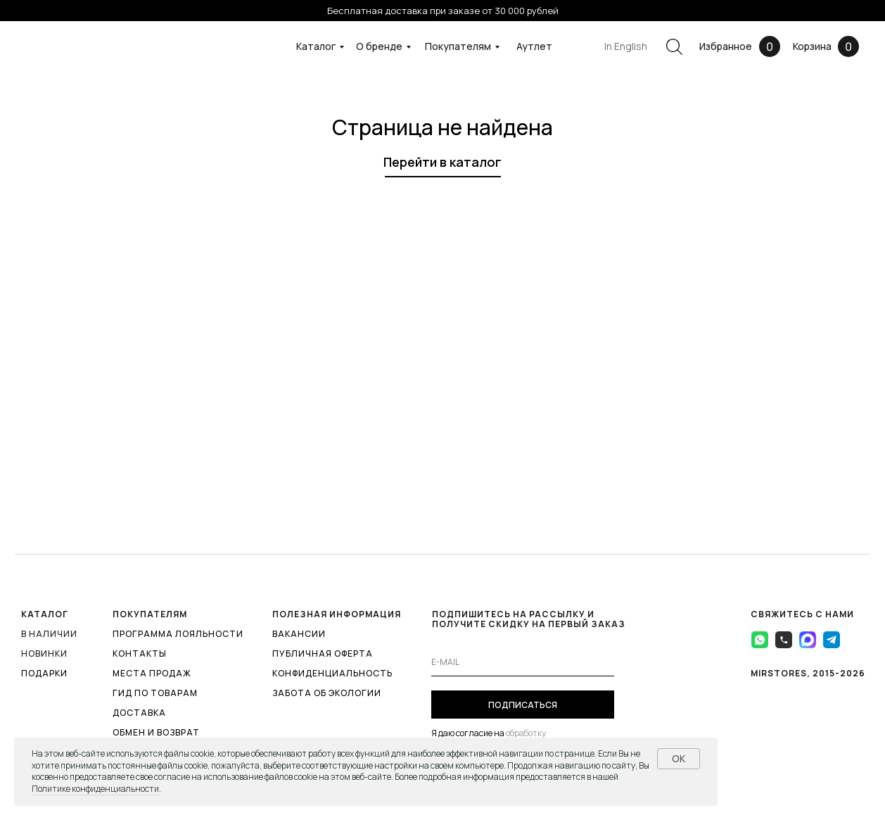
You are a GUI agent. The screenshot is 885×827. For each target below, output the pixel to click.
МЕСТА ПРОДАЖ (152, 673)
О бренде (379, 46)
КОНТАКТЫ (140, 653)
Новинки (44, 653)
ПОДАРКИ (44, 673)
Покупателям (458, 46)
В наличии (49, 634)
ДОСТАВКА (139, 713)
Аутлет (534, 46)
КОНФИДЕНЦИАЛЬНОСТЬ (332, 673)
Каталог (316, 46)
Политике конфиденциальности (95, 789)
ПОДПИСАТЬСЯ (522, 705)
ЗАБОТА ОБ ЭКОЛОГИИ (326, 693)
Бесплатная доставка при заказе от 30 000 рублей (443, 10)
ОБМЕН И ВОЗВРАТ (156, 732)
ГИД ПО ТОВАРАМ (155, 693)
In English (625, 46)
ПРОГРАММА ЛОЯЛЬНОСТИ (178, 634)
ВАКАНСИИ (299, 634)
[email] (522, 662)
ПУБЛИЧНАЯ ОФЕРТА (322, 653)
